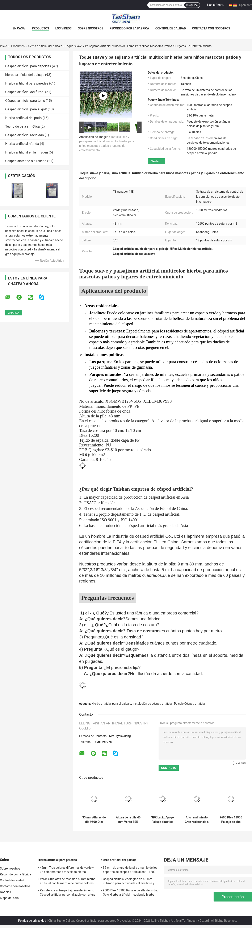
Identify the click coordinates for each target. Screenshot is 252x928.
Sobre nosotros (90, 28)
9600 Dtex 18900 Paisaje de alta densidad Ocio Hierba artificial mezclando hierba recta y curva (231, 820)
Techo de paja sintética (22, 126)
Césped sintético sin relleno (25, 161)
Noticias (5, 892)
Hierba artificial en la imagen (26, 152)
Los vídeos (63, 28)
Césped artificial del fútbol (24, 92)
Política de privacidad (32, 920)
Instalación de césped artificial (153, 703)
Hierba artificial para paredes (26, 83)
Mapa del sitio (9, 898)
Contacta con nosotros (211, 28)
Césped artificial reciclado (24, 135)
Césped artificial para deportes (28, 66)
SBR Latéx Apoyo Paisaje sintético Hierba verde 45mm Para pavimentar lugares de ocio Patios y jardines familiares (162, 820)
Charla (155, 161)
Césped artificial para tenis (25, 101)
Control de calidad (170, 28)
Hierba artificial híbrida (22, 144)
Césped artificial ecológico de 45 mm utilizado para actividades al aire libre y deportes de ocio (128, 881)
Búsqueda (192, 5)
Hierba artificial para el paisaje (111, 703)
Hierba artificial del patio (23, 118)
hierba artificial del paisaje (45, 46)
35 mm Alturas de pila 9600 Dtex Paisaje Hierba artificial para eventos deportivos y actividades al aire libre (93, 820)
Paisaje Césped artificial (189, 703)
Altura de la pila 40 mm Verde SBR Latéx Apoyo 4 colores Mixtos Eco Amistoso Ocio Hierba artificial (128, 820)
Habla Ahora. (215, 5)
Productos (40, 28)
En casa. (19, 28)
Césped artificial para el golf (26, 109)
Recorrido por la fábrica (129, 28)
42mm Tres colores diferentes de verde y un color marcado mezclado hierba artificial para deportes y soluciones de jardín (67, 870)
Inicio (3, 46)
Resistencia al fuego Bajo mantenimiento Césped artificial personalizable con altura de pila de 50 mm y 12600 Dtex (68, 893)
